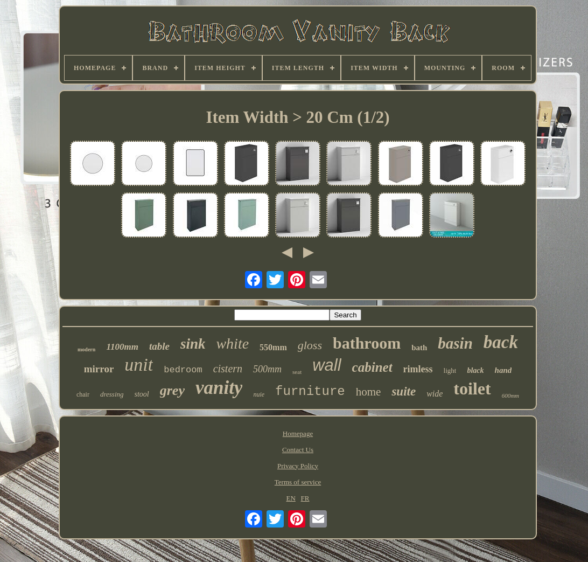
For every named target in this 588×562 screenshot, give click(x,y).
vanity (218, 387)
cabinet (372, 367)
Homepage (298, 433)
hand (503, 370)
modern (86, 349)
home (368, 391)
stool (142, 394)
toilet (472, 388)
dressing (112, 394)
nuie (258, 394)
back (501, 342)
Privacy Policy (297, 466)
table (159, 346)
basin (455, 343)
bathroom (367, 343)
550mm (273, 347)
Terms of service (298, 482)
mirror (99, 368)
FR (305, 498)
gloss (310, 345)
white (232, 343)
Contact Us (297, 450)
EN (291, 498)
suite (403, 391)
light (450, 370)
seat (297, 372)
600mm (510, 395)
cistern (227, 368)
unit (138, 364)
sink (193, 344)
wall (326, 365)
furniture (310, 391)
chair (82, 394)
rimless (418, 369)
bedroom (183, 370)
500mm (267, 369)
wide (434, 393)
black (475, 370)
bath (419, 347)
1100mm (122, 347)
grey (172, 390)
